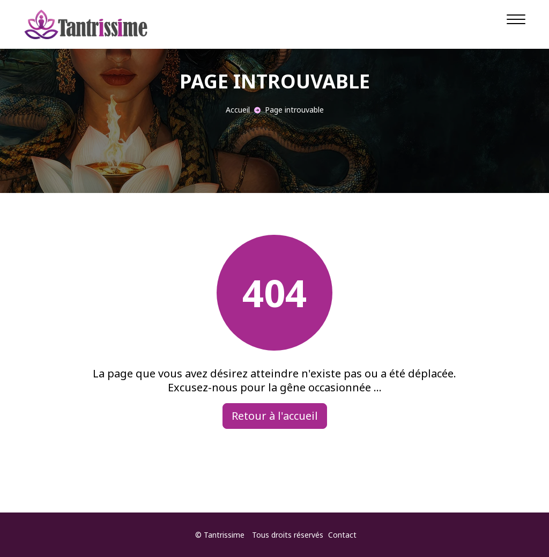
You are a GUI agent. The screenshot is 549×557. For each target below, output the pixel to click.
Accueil (238, 110)
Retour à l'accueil (275, 416)
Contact (342, 535)
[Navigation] (516, 18)
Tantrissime (224, 535)
